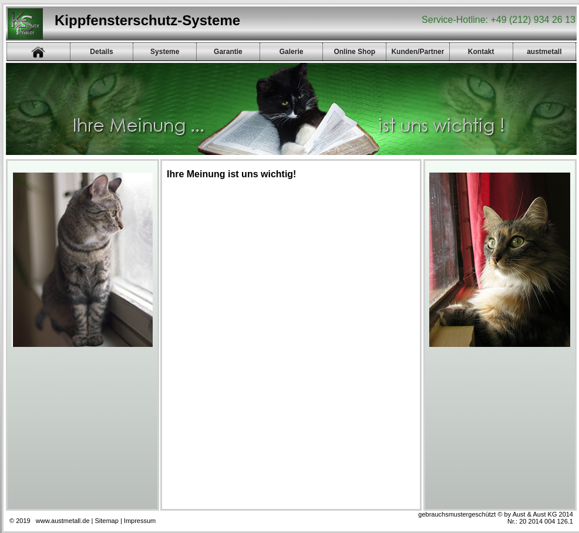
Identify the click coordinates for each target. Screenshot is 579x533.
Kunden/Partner (417, 52)
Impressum (140, 520)
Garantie (228, 52)
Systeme (164, 52)
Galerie (292, 52)
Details (101, 52)
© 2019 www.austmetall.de (49, 520)
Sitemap (107, 520)
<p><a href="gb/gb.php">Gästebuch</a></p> (287, 344)
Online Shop (354, 52)
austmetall (544, 52)
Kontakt (481, 52)
